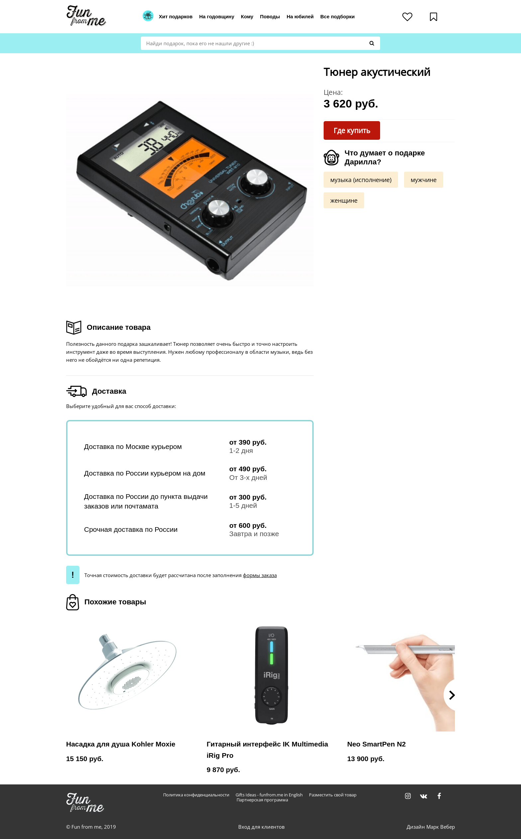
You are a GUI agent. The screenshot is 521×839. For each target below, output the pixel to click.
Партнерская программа (262, 800)
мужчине (424, 180)
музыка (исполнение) (360, 180)
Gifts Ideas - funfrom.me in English (269, 795)
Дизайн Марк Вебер (431, 826)
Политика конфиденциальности (196, 795)
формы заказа (260, 575)
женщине (344, 200)
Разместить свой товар (333, 795)
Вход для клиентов (261, 826)
